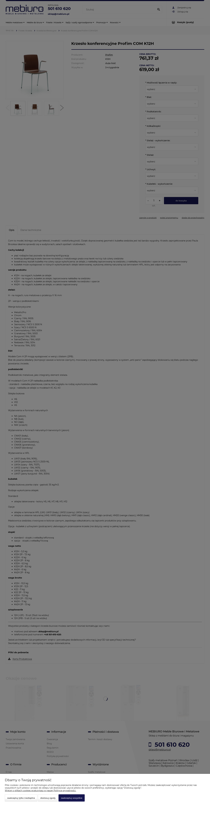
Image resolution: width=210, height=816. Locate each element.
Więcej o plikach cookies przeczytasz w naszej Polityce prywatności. (40, 790)
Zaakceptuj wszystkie (71, 798)
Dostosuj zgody (48, 798)
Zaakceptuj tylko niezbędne (21, 798)
